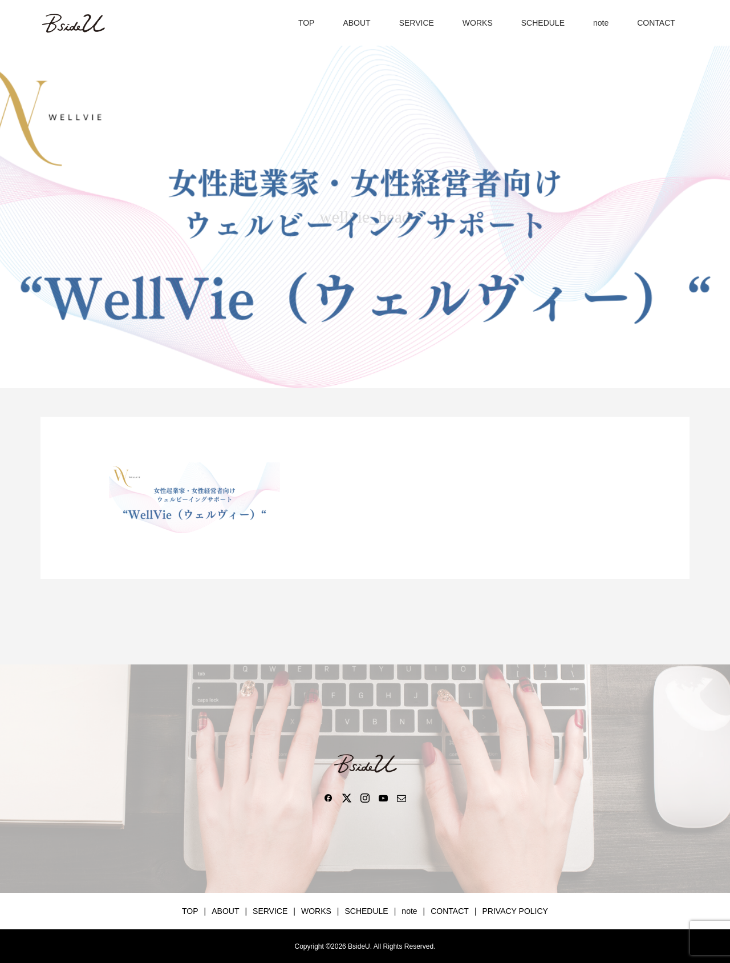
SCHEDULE (543, 22)
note (601, 22)
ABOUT (356, 22)
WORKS (478, 22)
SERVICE (416, 22)
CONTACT (656, 22)
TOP (306, 22)
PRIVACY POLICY (515, 911)
